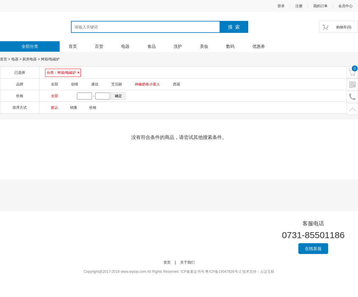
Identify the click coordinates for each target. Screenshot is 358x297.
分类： (63, 73)
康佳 (94, 84)
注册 (299, 6)
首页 (73, 46)
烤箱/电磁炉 (50, 59)
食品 (151, 46)
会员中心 (345, 6)
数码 (230, 46)
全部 (54, 84)
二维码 (352, 85)
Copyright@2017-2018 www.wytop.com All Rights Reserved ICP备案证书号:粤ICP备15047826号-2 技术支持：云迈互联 (179, 272)
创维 (74, 84)
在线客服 (313, 248)
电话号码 (352, 97)
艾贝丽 (116, 84)
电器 (125, 46)
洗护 (178, 46)
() (343, 27)
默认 (54, 107)
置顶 (352, 109)
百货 (99, 46)
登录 (281, 6)
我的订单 (320, 6)
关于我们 (187, 262)
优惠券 (258, 46)
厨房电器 (29, 59)
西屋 (176, 84)
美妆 (204, 46)
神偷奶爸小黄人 (147, 84)
